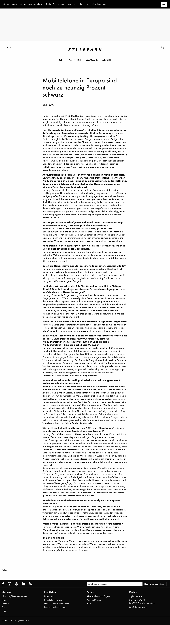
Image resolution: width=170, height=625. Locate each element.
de (7, 47)
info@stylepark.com (138, 607)
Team (4, 600)
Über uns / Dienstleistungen (14, 596)
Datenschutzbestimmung (55, 607)
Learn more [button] (102, 4)
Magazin (91, 60)
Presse (5, 607)
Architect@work (94, 600)
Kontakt (5, 603)
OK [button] (163, 4)
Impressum (49, 596)
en (11, 47)
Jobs (4, 610)
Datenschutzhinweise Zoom (56, 603)
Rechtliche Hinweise (53, 600)
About (106, 60)
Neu (62, 60)
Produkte (75, 60)
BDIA (89, 603)
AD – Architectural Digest (98, 596)
